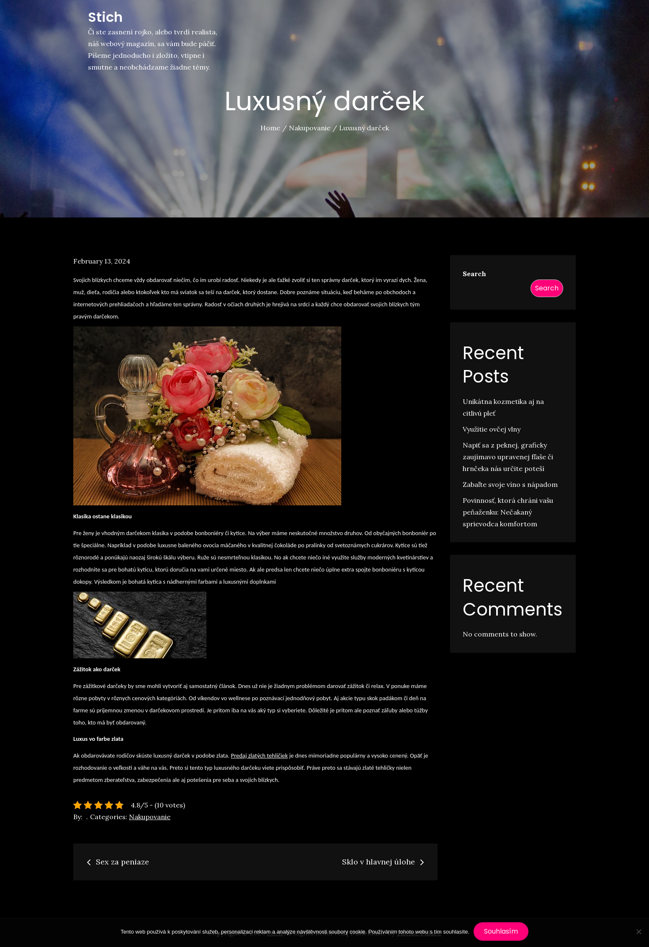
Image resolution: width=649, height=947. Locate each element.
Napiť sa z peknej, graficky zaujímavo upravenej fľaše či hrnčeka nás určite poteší (508, 457)
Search (474, 273)
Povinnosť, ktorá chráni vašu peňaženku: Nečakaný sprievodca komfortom (508, 512)
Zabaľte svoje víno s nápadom (510, 484)
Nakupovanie (149, 816)
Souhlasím (501, 931)
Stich (105, 17)
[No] (638, 931)
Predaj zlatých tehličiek (259, 755)
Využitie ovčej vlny (491, 429)
